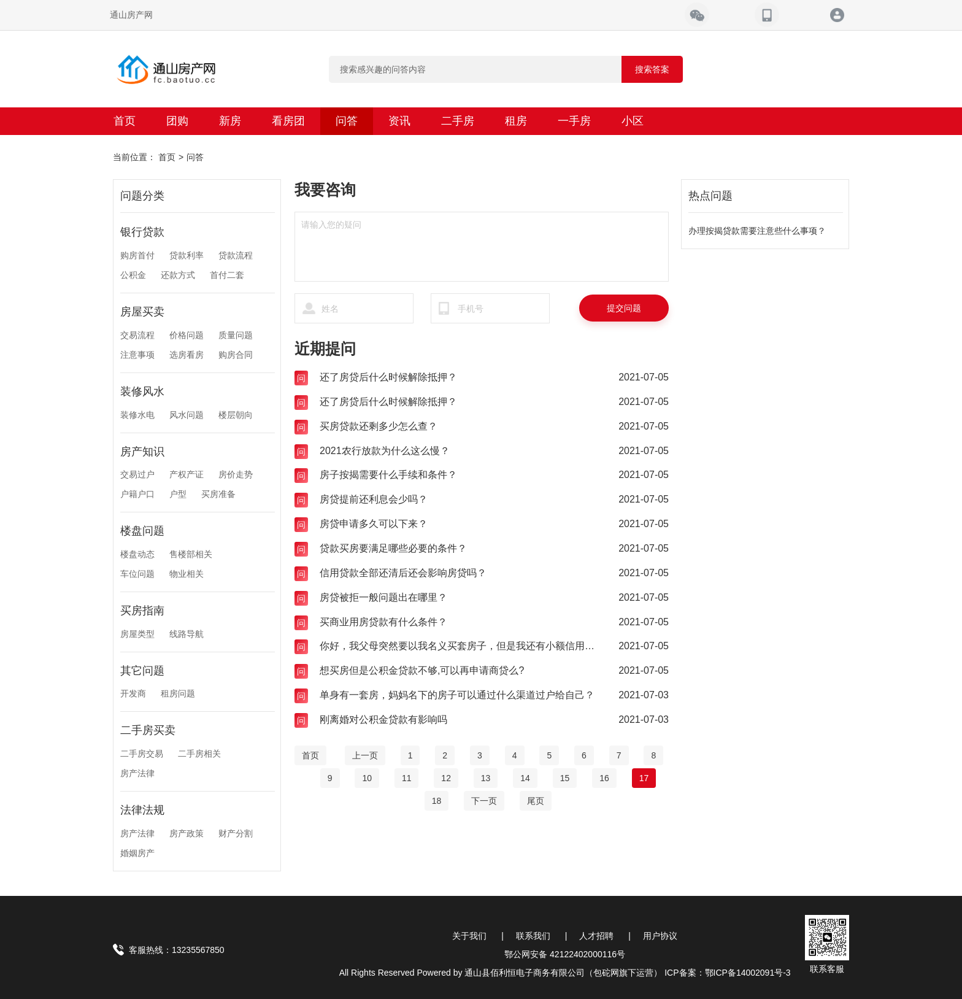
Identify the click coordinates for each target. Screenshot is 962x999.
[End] (536, 801)
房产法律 (137, 773)
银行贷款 (142, 232)
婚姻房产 (137, 853)
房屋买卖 (142, 312)
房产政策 (186, 833)
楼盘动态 (137, 554)
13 (486, 778)
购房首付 (137, 255)
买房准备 (218, 494)
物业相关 (186, 574)
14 (525, 778)
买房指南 (142, 610)
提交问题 (624, 308)
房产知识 (142, 452)
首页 (125, 121)
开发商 (133, 693)
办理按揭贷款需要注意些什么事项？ (757, 231)
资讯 (399, 121)
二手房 (457, 121)
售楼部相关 (190, 554)
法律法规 (142, 810)
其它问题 (142, 671)
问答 (347, 121)
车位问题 (137, 574)
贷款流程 (235, 255)
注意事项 (137, 355)
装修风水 (142, 391)
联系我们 (533, 936)
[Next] (484, 801)
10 (367, 778)
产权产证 (186, 474)
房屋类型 (137, 634)
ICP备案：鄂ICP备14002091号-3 (727, 973)
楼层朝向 (235, 415)
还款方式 (178, 275)
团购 (177, 121)
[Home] (310, 755)
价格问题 (186, 335)
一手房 (574, 121)
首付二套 (227, 275)
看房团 (288, 121)
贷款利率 (186, 255)
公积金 (133, 275)
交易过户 (137, 474)
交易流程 (137, 335)
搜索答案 (652, 69)
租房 (516, 121)
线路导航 (186, 634)
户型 (178, 494)
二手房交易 (141, 753)
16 (604, 778)
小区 (632, 121)
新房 (230, 121)
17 (644, 778)
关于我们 (469, 936)
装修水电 (137, 415)
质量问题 (235, 335)
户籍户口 (137, 494)
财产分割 (235, 833)
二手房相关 (199, 753)
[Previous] (365, 755)
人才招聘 (596, 936)
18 (437, 801)
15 (565, 778)
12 (446, 778)
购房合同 (235, 355)
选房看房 (186, 355)
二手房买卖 (147, 730)
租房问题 (178, 693)
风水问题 (186, 415)
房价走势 (235, 474)
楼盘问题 (142, 531)
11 (407, 778)
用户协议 (660, 936)
